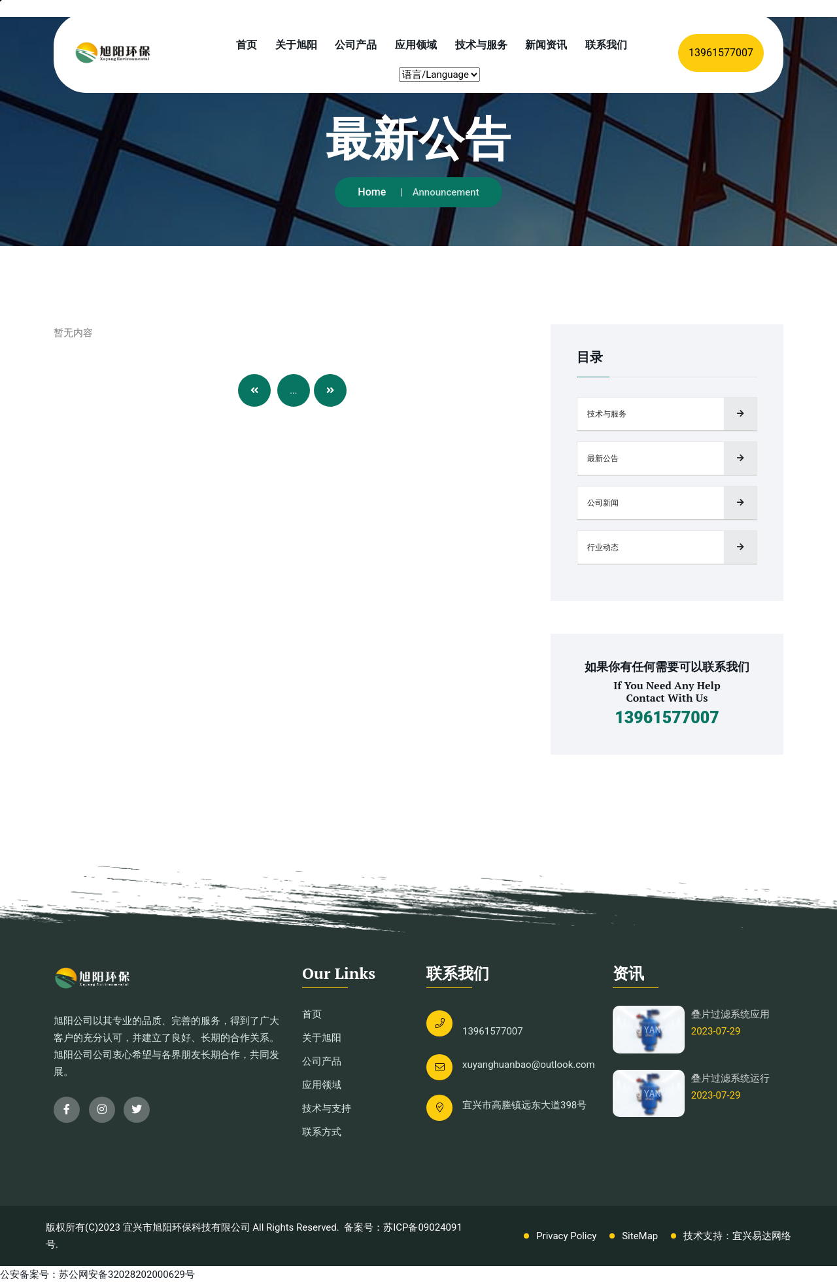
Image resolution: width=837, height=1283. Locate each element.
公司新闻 (603, 502)
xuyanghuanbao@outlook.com (528, 1064)
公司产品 (356, 44)
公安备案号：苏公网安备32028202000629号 (97, 1274)
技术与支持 (326, 1108)
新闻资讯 (546, 44)
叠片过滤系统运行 (730, 1078)
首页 (246, 44)
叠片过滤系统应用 (730, 1014)
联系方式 (321, 1132)
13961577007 (721, 52)
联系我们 (606, 44)
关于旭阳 (296, 44)
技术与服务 (481, 44)
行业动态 (603, 547)
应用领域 (416, 44)
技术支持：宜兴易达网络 (737, 1236)
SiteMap (640, 1236)
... (293, 390)
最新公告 (603, 458)
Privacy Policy (566, 1236)
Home (372, 192)
